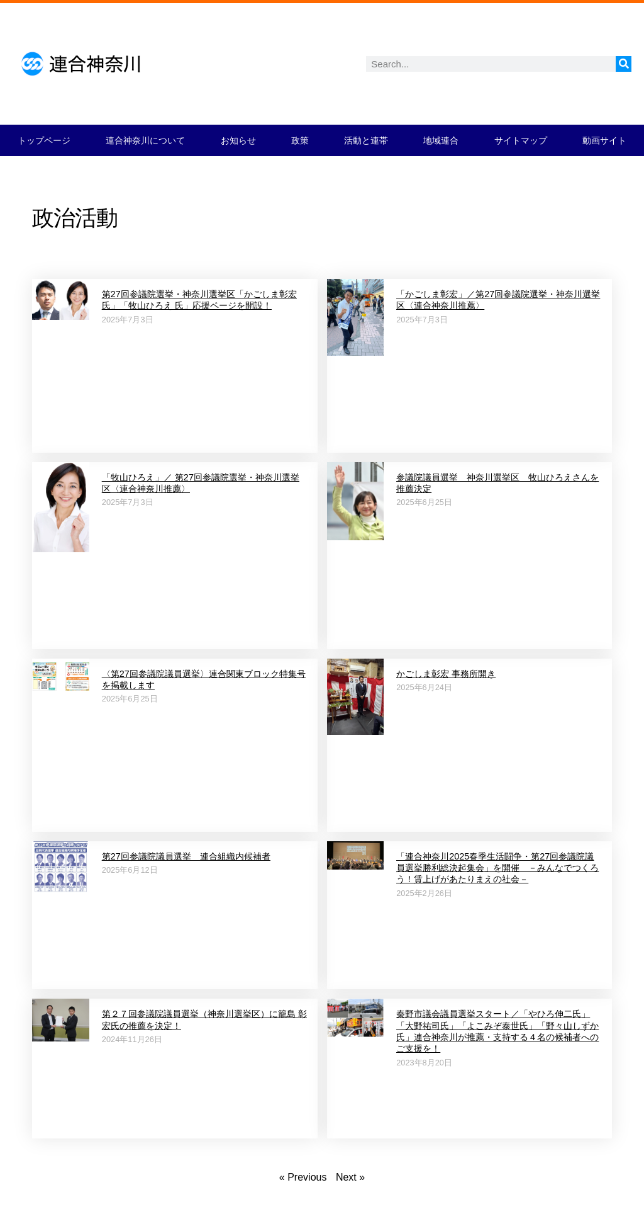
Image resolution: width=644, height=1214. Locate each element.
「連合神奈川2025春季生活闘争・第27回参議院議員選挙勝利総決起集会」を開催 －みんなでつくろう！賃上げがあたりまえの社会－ (497, 868)
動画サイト (604, 140)
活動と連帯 (366, 140)
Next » (350, 1177)
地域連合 (440, 140)
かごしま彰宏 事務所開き (446, 674)
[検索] (623, 64)
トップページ (44, 140)
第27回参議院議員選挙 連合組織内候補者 (186, 856)
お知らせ (238, 140)
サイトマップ (520, 140)
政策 (300, 140)
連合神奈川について (145, 140)
